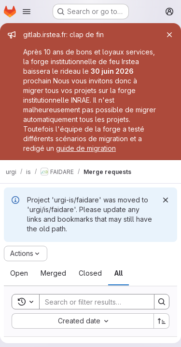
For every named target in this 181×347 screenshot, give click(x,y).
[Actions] (25, 253)
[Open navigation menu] (26, 11)
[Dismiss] (165, 200)
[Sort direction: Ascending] (161, 321)
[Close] (169, 34)
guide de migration (86, 148)
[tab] (19, 273)
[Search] (103, 301)
